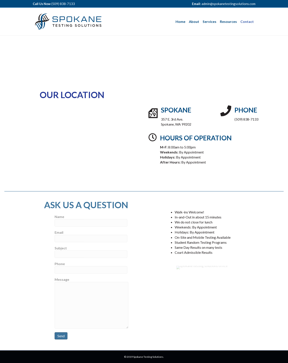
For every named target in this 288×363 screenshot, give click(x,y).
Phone (91, 268)
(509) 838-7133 (63, 4)
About (194, 21)
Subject (91, 252)
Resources (228, 21)
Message (91, 303)
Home (180, 21)
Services (209, 21)
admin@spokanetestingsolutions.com (228, 4)
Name (91, 221)
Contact (247, 21)
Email (91, 236)
